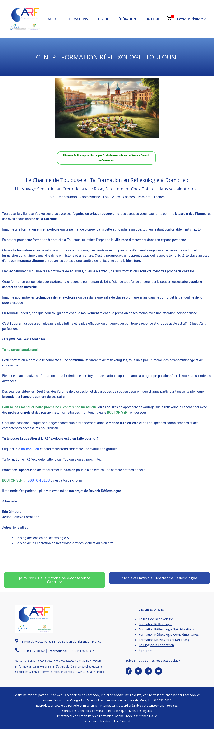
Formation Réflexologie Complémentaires (169, 634)
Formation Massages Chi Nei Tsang (164, 640)
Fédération (126, 19)
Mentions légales (64, 672)
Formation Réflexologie (155, 624)
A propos (145, 650)
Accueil (54, 19)
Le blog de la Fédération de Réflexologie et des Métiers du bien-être (64, 543)
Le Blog (103, 19)
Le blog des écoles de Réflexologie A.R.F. (45, 538)
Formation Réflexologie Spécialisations (166, 629)
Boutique (151, 19)
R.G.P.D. (80, 672)
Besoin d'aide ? (191, 19)
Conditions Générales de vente (33, 672)
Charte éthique (96, 672)
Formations (78, 19)
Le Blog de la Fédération (156, 645)
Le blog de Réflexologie (156, 619)
